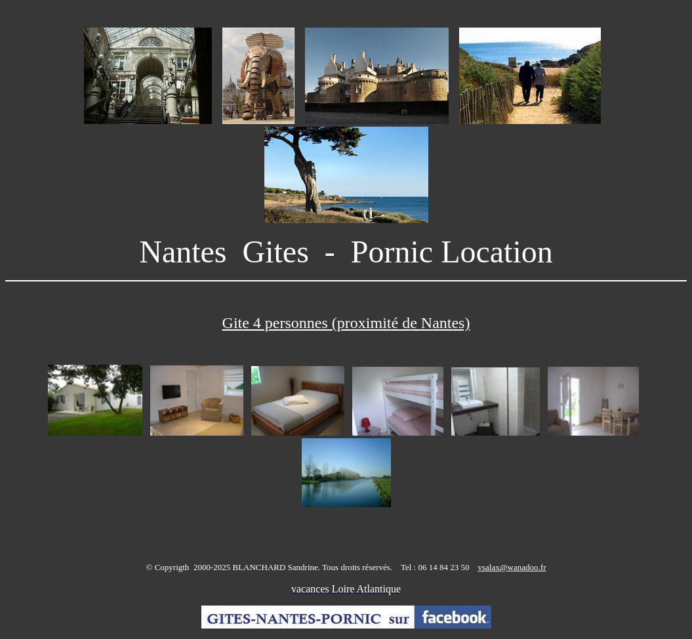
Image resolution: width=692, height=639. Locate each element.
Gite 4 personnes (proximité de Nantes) (346, 322)
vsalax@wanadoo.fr (512, 567)
